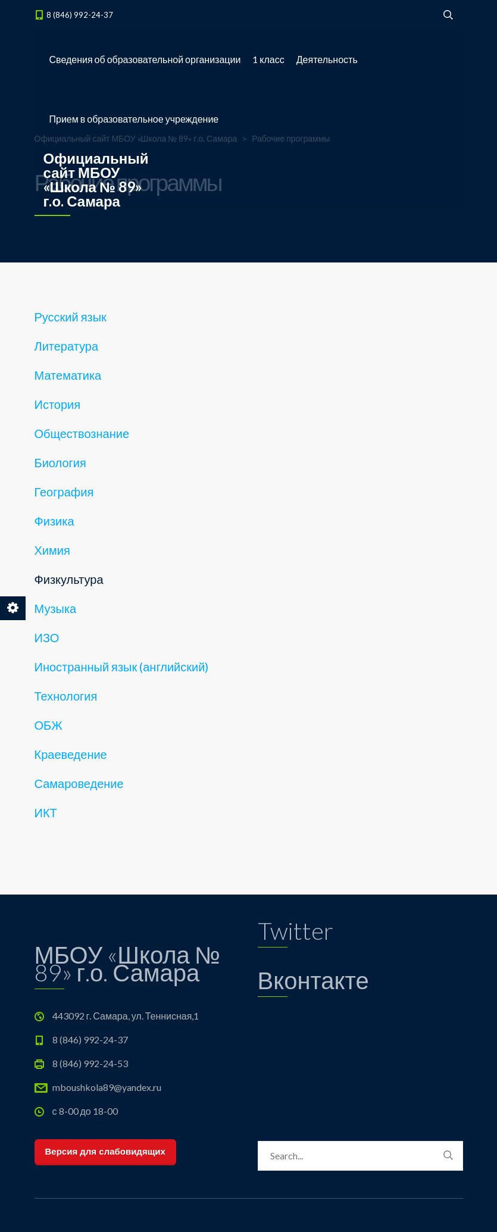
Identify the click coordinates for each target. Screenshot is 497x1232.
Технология (66, 696)
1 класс (268, 59)
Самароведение (79, 783)
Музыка (56, 608)
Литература (67, 346)
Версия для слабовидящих (105, 1151)
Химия (52, 550)
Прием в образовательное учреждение (134, 118)
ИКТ (46, 812)
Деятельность (327, 59)
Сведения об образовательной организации (145, 59)
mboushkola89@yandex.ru (106, 1087)
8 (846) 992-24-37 (79, 15)
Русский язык (71, 316)
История (58, 404)
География (64, 491)
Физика (54, 521)
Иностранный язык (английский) (122, 666)
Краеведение (71, 754)
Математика (68, 375)
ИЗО (47, 637)
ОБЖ (48, 725)
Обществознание (82, 433)
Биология (60, 462)
